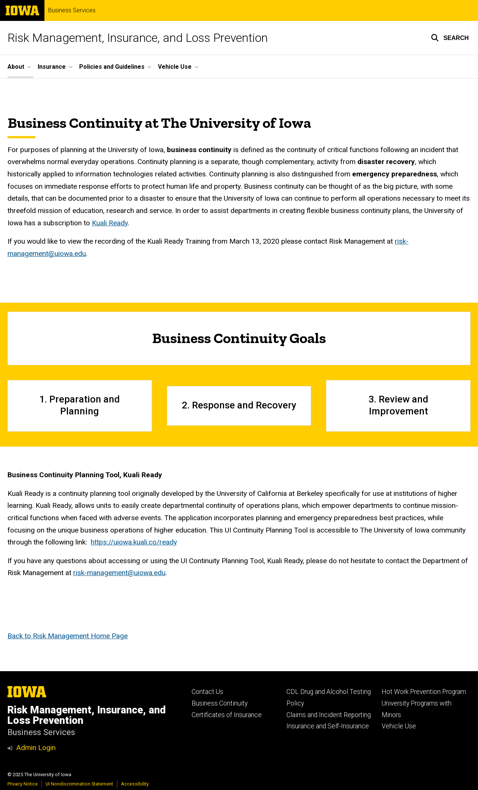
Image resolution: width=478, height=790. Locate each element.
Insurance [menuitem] (52, 66)
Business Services (72, 10)
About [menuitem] (15, 66)
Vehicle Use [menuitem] (175, 66)
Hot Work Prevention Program (424, 691)
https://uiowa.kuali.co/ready (134, 542)
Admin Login (36, 747)
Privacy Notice (22, 784)
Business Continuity (220, 703)
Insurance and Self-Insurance (327, 726)
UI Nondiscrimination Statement (79, 784)
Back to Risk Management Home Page (67, 636)
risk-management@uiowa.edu (119, 573)
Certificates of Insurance (227, 715)
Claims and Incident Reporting (328, 715)
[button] (450, 38)
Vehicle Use (399, 726)
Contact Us (207, 691)
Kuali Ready (110, 223)
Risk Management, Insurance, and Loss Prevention (137, 38)
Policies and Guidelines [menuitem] (112, 66)
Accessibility (135, 784)
